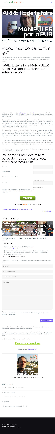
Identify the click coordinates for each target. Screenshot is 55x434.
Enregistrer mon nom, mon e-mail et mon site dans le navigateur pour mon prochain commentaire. (25, 313)
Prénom (4, 166)
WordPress (20, 428)
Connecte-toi (32, 349)
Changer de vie (41, 238)
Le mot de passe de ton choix (9, 176)
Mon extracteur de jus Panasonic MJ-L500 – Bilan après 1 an (17, 209)
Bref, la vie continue (47, 211)
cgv (16, 424)
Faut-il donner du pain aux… (28, 238)
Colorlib (9, 428)
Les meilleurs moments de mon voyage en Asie (13, 387)
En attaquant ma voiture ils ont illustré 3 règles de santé (14, 406)
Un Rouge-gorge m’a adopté (8, 239)
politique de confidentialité (8, 426)
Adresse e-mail (6, 171)
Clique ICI (26, 204)
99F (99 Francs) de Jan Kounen (28, 113)
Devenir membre (27, 343)
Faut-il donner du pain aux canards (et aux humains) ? (14, 397)
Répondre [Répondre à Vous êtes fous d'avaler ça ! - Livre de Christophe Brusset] (15, 248)
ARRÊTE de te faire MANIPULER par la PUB (27, 42)
